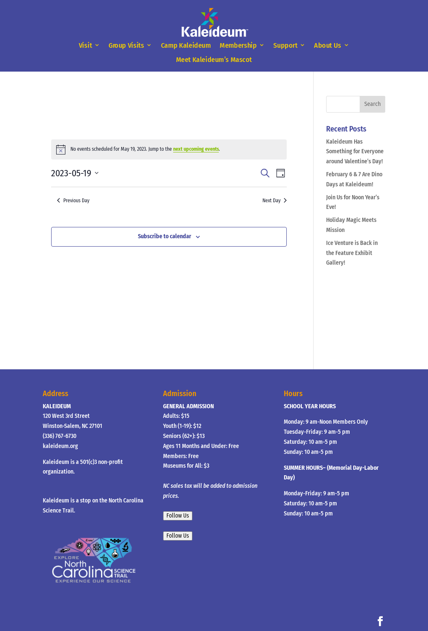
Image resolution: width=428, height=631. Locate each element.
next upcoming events (196, 149)
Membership (238, 45)
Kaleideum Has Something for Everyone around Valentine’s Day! (355, 151)
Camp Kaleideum (186, 45)
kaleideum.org (60, 446)
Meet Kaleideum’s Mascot (214, 60)
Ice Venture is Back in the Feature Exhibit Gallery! (352, 253)
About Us (327, 45)
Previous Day (73, 200)
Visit (85, 45)
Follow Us (177, 516)
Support (286, 45)
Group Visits (126, 45)
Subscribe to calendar (164, 236)
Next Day (274, 200)
